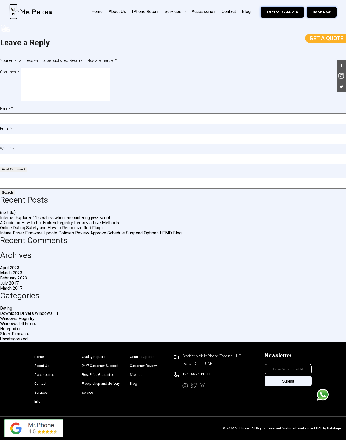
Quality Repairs (93, 357)
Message (323, 394)
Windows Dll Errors (18, 323)
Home (97, 11)
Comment (10, 72)
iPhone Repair (145, 11)
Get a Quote (326, 38)
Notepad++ (10, 328)
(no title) (8, 212)
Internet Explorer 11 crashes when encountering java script (55, 217)
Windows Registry (17, 318)
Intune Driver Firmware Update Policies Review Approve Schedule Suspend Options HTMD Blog (91, 233)
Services (175, 11)
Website (7, 149)
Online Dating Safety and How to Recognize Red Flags (51, 227)
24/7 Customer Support (100, 366)
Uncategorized (14, 339)
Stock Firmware (14, 333)
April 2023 (9, 267)
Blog (246, 11)
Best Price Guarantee (98, 375)
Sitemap (136, 375)
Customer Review (143, 366)
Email (6, 129)
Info (37, 401)
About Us (117, 11)
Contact (229, 11)
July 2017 (9, 283)
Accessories (204, 11)
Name (6, 108)
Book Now (321, 12)
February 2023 (13, 278)
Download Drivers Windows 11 (29, 313)
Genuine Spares (142, 357)
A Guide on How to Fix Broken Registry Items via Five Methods (59, 222)
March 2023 (11, 272)
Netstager (334, 428)
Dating (6, 308)
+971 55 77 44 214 (282, 12)
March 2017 (11, 288)
